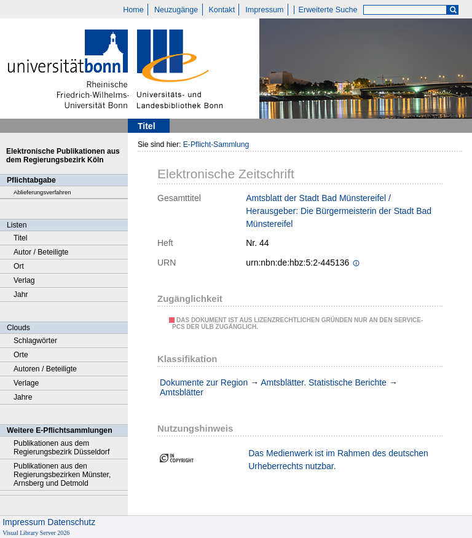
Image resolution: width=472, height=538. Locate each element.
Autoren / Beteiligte (45, 369)
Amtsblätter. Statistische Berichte (324, 382)
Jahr (21, 294)
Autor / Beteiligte (41, 252)
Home (133, 10)
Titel (21, 238)
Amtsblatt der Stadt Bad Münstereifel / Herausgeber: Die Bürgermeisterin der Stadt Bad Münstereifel (338, 211)
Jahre (23, 397)
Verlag (24, 280)
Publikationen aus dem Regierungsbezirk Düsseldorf (61, 447)
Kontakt (221, 10)
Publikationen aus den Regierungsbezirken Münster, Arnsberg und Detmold (62, 475)
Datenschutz (71, 522)
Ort (19, 266)
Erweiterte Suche (328, 10)
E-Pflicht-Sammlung (216, 144)
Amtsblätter (181, 392)
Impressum (264, 10)
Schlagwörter (35, 340)
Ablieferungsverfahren (42, 192)
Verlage (26, 383)
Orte (21, 354)
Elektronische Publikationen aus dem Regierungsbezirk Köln (63, 155)
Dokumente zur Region (204, 382)
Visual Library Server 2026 (35, 532)
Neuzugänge (176, 10)
